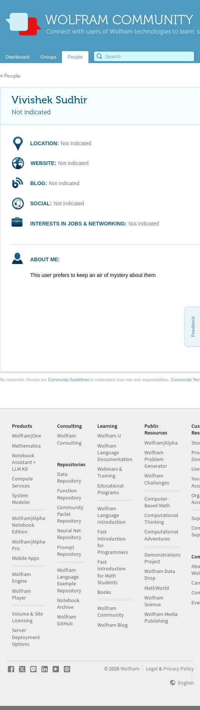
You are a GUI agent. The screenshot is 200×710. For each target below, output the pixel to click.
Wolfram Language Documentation (114, 452)
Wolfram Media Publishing (161, 617)
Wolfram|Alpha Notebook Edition (28, 525)
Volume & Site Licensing (27, 617)
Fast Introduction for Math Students (111, 572)
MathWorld (156, 588)
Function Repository (69, 494)
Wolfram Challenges (156, 479)
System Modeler (21, 498)
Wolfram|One (26, 435)
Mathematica (26, 445)
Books (104, 592)
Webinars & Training (109, 472)
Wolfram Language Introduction (111, 515)
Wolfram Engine (21, 577)
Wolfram (130, 668)
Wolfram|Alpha (161, 442)
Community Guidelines (68, 379)
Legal (152, 668)
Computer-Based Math (157, 502)
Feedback (193, 326)
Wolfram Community (110, 611)
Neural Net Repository (69, 534)
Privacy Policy (178, 668)
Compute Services (22, 482)
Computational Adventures (161, 535)
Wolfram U (109, 435)
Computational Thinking (161, 518)
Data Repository (69, 477)
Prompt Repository (69, 550)
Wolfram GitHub (66, 620)
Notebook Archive (68, 603)
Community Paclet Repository (70, 514)
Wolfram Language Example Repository (69, 580)
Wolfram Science (153, 601)
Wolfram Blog (112, 625)
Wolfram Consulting (69, 439)
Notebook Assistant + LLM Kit (24, 462)
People (10, 76)
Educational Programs (110, 489)
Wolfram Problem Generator (155, 459)
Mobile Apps (25, 558)
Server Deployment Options (26, 637)
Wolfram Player (21, 594)
